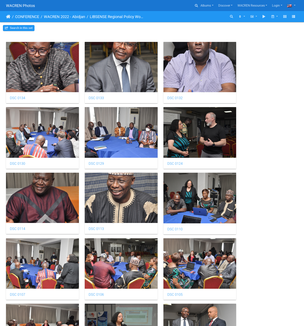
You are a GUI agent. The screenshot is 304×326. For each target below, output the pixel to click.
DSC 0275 (166, 283)
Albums (205, 5)
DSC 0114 (166, 158)
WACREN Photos (20, 5)
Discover (224, 5)
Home (8, 17)
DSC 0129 (17, 158)
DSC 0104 (17, 283)
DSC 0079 (92, 283)
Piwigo (160, 318)
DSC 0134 (17, 95)
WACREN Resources (251, 5)
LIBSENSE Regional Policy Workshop (116, 16)
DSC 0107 (92, 220)
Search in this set (19, 28)
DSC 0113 (241, 158)
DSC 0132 (166, 95)
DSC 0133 (92, 95)
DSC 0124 (92, 158)
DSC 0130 (241, 95)
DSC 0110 (17, 220)
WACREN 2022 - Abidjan (64, 16)
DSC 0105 (241, 220)
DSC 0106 (166, 220)
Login (276, 5)
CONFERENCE (27, 16)
